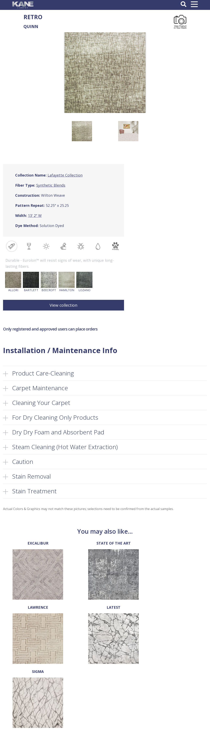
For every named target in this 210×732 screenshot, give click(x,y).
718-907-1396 (11, 687)
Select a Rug (77, 689)
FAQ (72, 698)
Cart (72, 710)
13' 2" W (35, 215)
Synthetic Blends (50, 185)
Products (75, 693)
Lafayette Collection (65, 175)
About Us (75, 685)
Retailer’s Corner (80, 706)
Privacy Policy (127, 689)
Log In (178, 685)
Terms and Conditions (132, 685)
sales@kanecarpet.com (18, 700)
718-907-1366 (16, 693)
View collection (63, 305)
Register (179, 689)
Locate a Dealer (79, 702)
